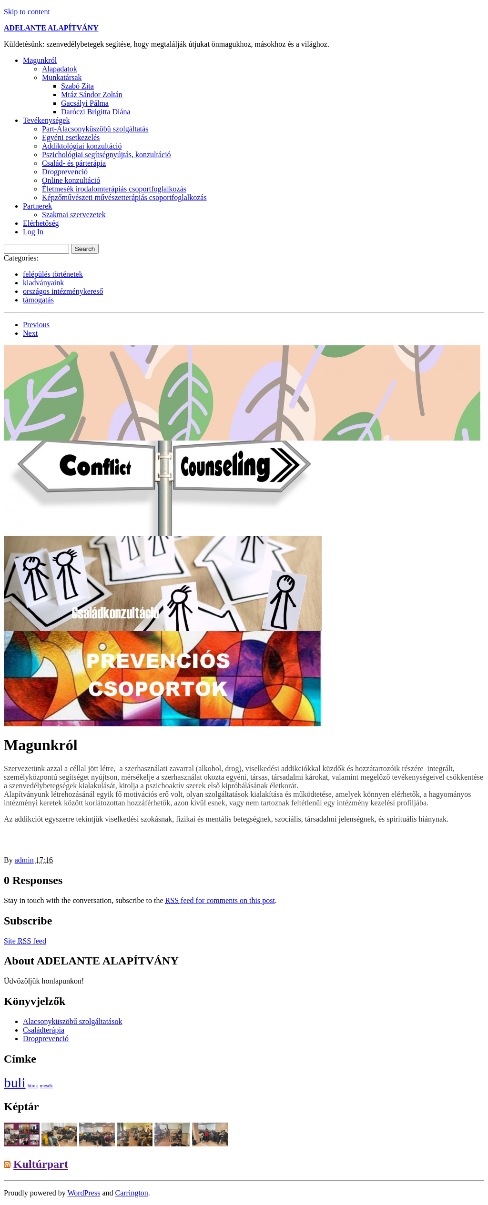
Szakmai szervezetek (74, 215)
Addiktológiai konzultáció (82, 146)
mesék (46, 1085)
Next (30, 333)
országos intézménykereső (63, 291)
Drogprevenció (65, 172)
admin (24, 860)
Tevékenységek (46, 120)
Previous (36, 325)
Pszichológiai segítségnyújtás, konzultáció (106, 155)
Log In (33, 232)
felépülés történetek (53, 274)
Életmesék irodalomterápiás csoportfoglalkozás (114, 189)
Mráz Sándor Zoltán (91, 94)
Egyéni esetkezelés (71, 137)
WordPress (83, 1193)
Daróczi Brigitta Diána (96, 112)
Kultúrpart (40, 1164)
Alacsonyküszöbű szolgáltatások (72, 1021)
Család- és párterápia (74, 163)
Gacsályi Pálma (85, 103)
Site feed (25, 941)
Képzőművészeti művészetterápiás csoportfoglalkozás (124, 197)
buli (15, 1082)
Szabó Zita (77, 86)
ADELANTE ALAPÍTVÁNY (51, 28)
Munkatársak (62, 77)
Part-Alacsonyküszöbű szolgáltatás (95, 129)
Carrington (131, 1193)
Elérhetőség (41, 223)
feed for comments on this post (220, 900)
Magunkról (40, 60)
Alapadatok (59, 69)
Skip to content (27, 12)
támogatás (38, 300)
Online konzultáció (71, 180)
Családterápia (43, 1030)
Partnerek (37, 206)
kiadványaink (43, 283)
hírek (33, 1085)
